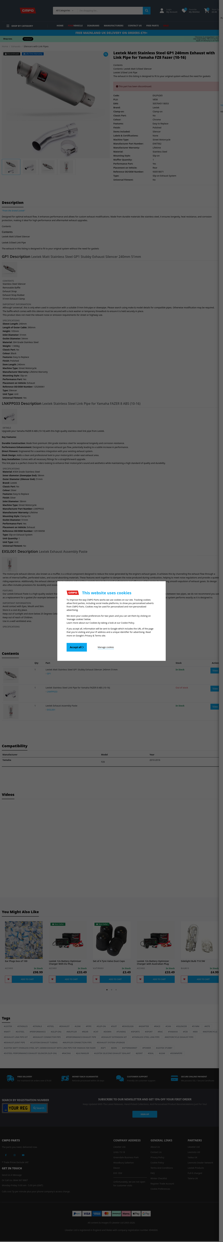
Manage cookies (104, 646)
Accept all (77, 646)
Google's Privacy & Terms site (90, 635)
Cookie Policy (127, 622)
